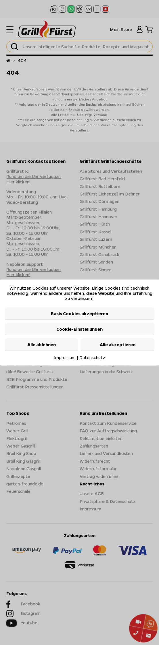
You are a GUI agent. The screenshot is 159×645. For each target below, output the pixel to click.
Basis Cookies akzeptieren (79, 313)
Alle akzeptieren (117, 344)
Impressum (65, 357)
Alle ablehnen (41, 344)
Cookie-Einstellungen (79, 329)
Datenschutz (92, 357)
